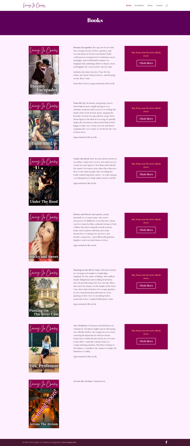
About (150, 6)
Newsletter (139, 6)
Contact (159, 6)
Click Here (146, 63)
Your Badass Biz (69, 442)
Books (128, 6)
